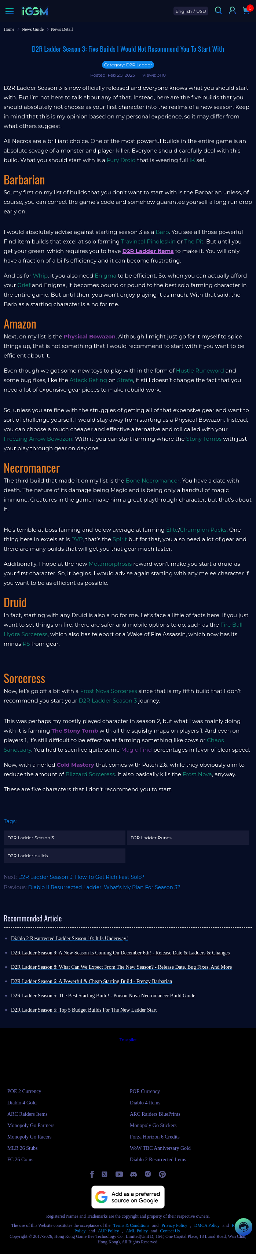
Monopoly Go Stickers (153, 1125)
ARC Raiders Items (27, 1114)
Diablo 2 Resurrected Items (158, 1159)
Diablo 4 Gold (22, 1103)
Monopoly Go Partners (30, 1125)
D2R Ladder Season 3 (30, 837)
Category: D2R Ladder (128, 64)
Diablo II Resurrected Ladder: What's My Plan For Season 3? (104, 887)
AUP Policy (108, 1230)
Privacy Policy (174, 1225)
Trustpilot (128, 1039)
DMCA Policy (207, 1225)
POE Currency (145, 1091)
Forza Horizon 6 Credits (155, 1137)
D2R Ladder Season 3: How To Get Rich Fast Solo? (81, 877)
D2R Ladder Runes (151, 837)
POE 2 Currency (24, 1091)
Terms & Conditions (131, 1225)
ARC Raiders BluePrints (155, 1114)
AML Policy (137, 1230)
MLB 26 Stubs (22, 1148)
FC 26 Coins (20, 1159)
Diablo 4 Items (145, 1103)
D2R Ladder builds (27, 855)
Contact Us (170, 1230)
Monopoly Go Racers (29, 1137)
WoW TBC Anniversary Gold (160, 1148)
